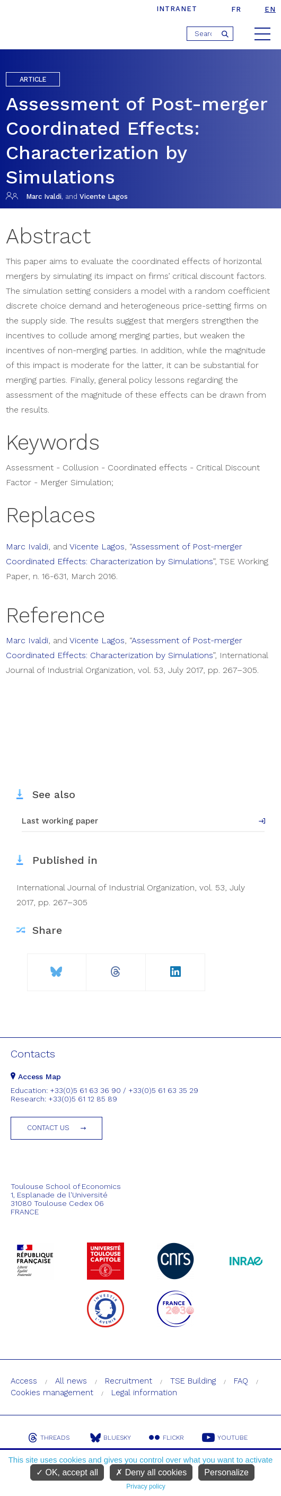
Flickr (166, 1437)
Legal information (144, 1392)
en (270, 9)
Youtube (225, 1437)
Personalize (226, 1472)
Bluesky (110, 1437)
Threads (48, 1437)
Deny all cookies (151, 1472)
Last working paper (60, 821)
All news (71, 1381)
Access (24, 1381)
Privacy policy (145, 1486)
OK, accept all (67, 1472)
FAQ (241, 1381)
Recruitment (128, 1381)
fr (236, 9)
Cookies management (52, 1392)
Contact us (48, 1128)
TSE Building (193, 1381)
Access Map (36, 1076)
